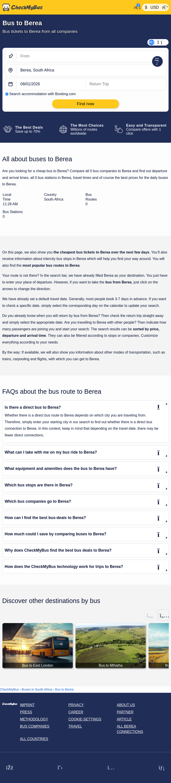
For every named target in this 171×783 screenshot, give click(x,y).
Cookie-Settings (84, 719)
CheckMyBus (9, 689)
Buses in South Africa (37, 689)
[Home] (66, 7)
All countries (34, 739)
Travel (75, 726)
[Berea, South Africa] (91, 70)
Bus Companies (34, 726)
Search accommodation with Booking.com (42, 94)
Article (124, 719)
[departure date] (51, 84)
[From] (91, 56)
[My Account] (136, 7)
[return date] (126, 84)
